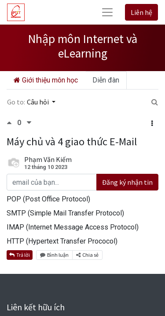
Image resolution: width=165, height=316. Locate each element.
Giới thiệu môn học (46, 80)
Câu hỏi (38, 101)
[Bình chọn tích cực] (12, 123)
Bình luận (54, 254)
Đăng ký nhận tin (127, 182)
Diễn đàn (105, 80)
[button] (152, 123)
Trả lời (19, 254)
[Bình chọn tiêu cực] (29, 123)
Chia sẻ (87, 254)
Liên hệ (141, 12)
